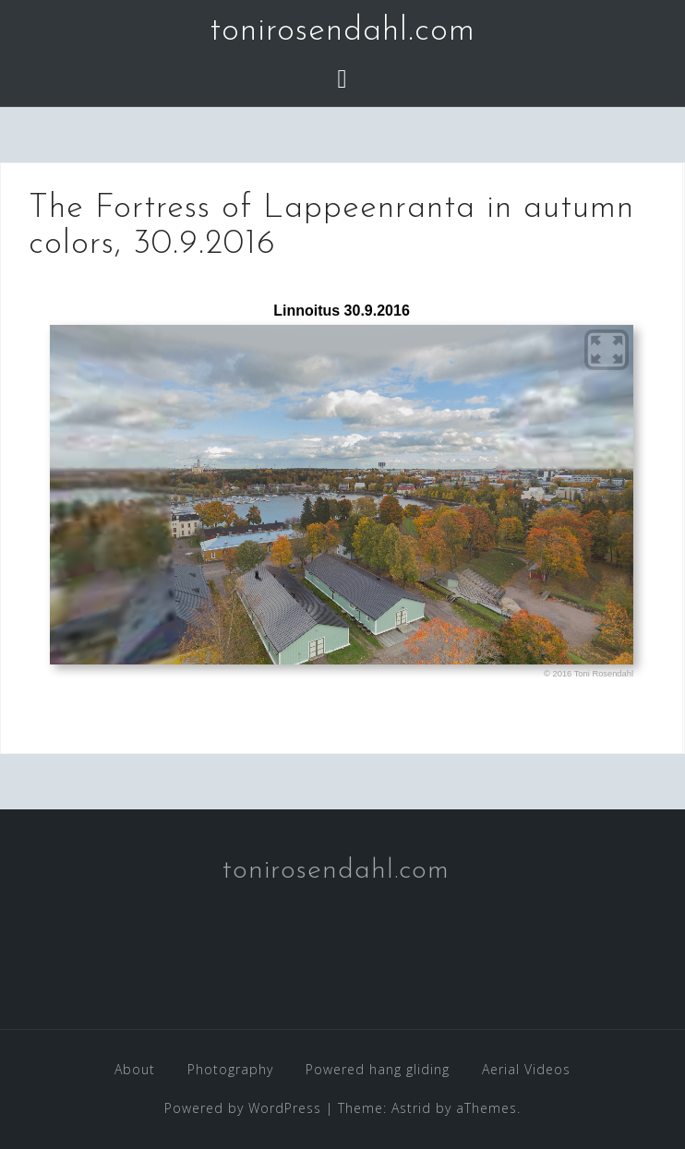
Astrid (411, 1108)
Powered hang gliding (378, 1069)
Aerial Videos (526, 1069)
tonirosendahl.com (342, 31)
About (134, 1069)
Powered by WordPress (242, 1108)
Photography (230, 1069)
